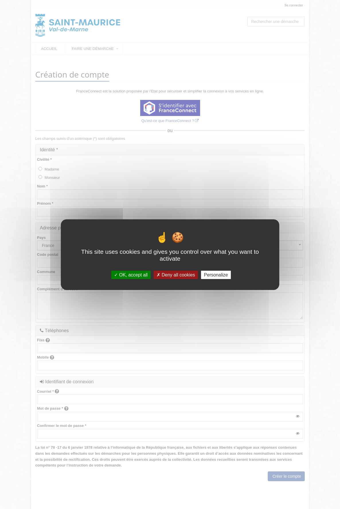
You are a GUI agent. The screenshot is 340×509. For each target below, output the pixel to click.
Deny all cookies (176, 274)
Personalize (216, 274)
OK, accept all (131, 274)
